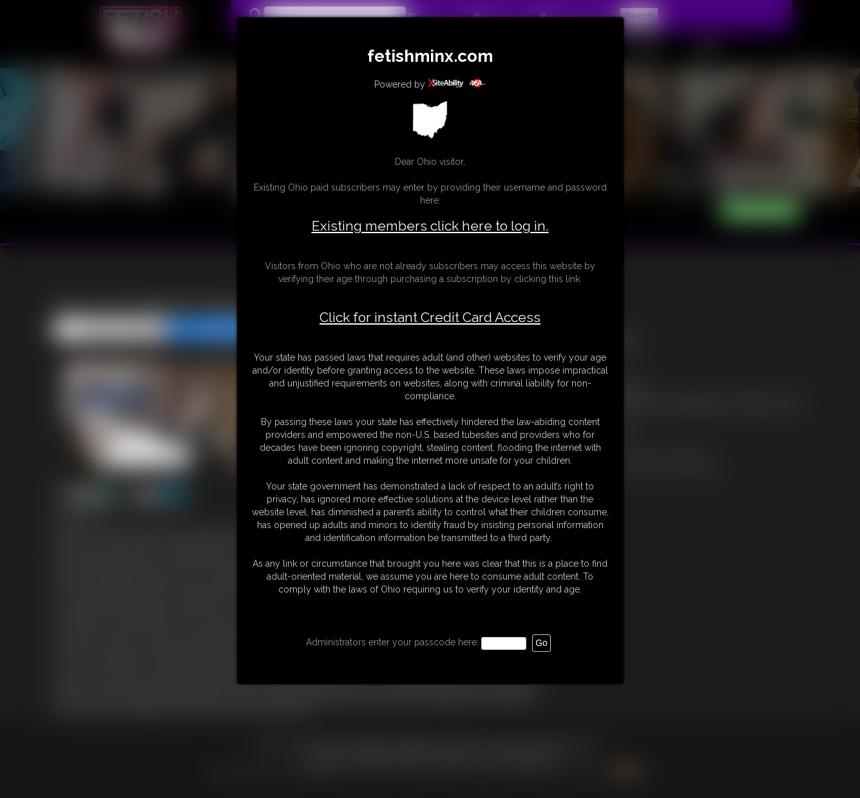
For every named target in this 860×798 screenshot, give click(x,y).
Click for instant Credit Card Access (430, 317)
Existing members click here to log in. (430, 226)
